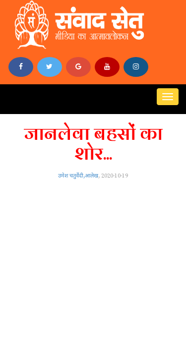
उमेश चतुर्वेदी (70, 176)
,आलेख (90, 176)
